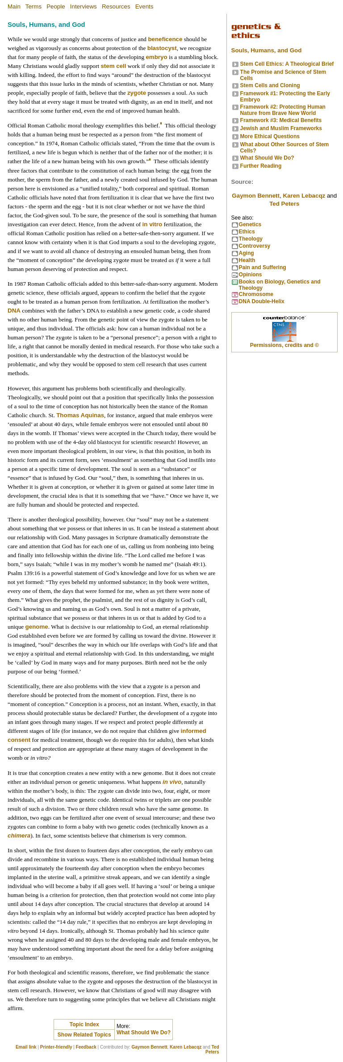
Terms (33, 6)
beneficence (165, 39)
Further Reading (261, 166)
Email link (26, 1047)
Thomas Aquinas (80, 415)
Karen (304, 195)
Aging (246, 253)
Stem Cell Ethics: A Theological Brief (287, 64)
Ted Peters (212, 1049)
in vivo (172, 782)
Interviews (83, 6)
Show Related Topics (84, 1035)
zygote (136, 92)
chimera (19, 835)
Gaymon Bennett (149, 1047)
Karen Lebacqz (185, 1047)
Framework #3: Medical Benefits (281, 120)
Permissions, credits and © (284, 345)
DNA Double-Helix (261, 301)
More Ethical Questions (270, 136)
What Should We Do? (144, 1032)
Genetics (250, 224)
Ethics (247, 231)
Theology (251, 239)
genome (36, 626)
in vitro (152, 224)
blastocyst (162, 48)
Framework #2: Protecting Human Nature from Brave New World (283, 110)
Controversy (255, 246)
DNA (14, 310)
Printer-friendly (56, 1047)
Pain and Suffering (262, 267)
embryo (156, 57)
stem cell (113, 66)
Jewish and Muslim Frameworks (281, 128)
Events (144, 6)
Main (14, 6)
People (55, 6)
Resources (116, 6)
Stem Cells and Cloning (270, 85)
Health (247, 260)
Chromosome (256, 294)
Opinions (250, 274)
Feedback (86, 1047)
